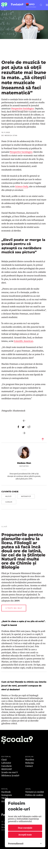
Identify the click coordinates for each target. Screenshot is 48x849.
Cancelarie (6, 766)
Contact (29, 766)
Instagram (6, 795)
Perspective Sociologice (22, 108)
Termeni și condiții (34, 792)
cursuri (8, 502)
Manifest (29, 759)
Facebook (6, 792)
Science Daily (21, 186)
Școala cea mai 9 (9, 772)
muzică (8, 496)
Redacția (29, 763)
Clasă (4, 759)
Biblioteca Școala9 (10, 775)
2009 (17, 600)
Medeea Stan (24, 463)
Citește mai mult (13, 608)
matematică (26, 496)
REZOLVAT (6, 769)
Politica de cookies (34, 795)
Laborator (6, 763)
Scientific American (23, 341)
